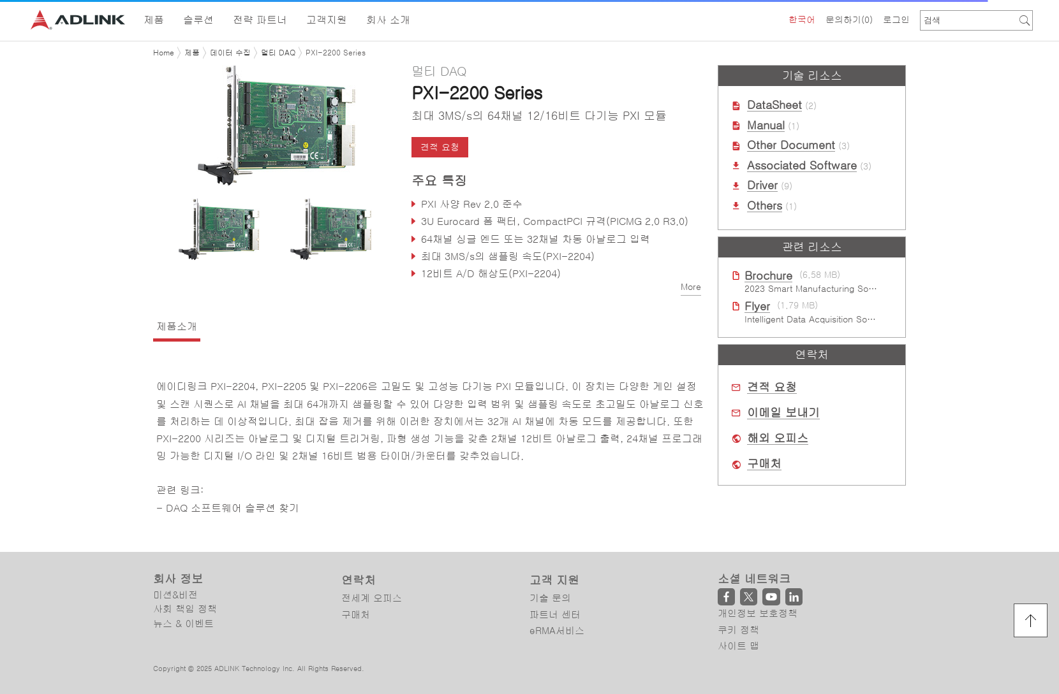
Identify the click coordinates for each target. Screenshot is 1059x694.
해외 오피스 (777, 438)
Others (764, 206)
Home (163, 53)
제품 (192, 53)
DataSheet (774, 105)
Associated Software (802, 165)
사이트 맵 (738, 646)
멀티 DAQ (278, 53)
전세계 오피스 (371, 598)
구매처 (764, 464)
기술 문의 (550, 598)
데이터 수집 (230, 53)
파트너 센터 (555, 614)
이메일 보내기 (783, 413)
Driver (762, 185)
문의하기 (849, 19)
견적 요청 (439, 147)
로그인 (896, 19)
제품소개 (176, 326)
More (691, 286)
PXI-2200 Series (336, 53)
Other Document (791, 145)
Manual (766, 125)
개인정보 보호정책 (757, 613)
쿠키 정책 (738, 630)
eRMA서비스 (557, 630)
